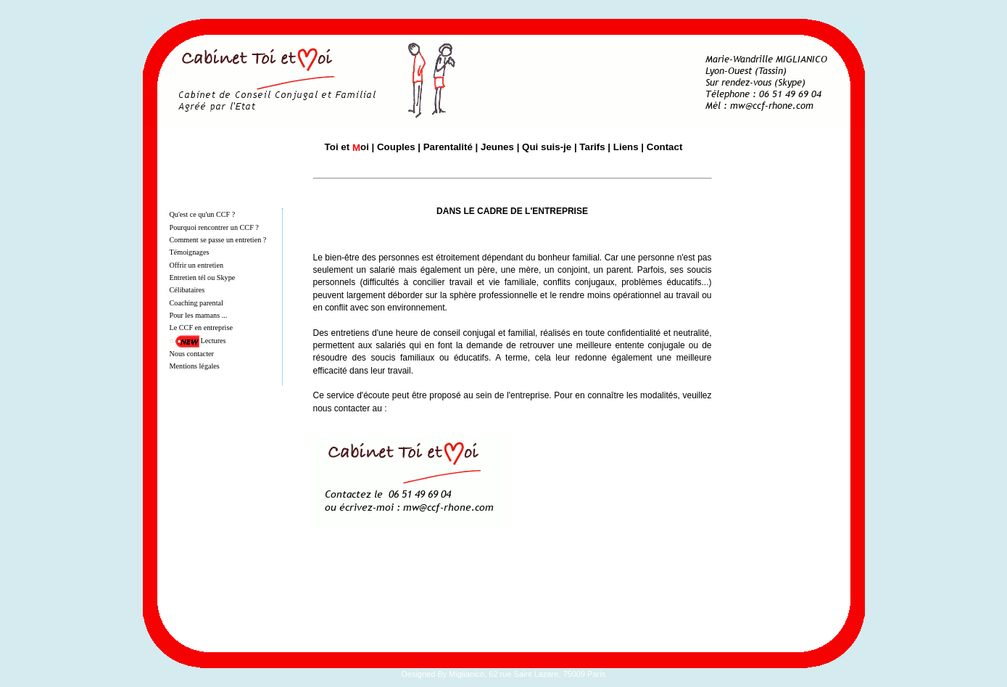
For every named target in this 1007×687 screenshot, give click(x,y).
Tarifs (592, 146)
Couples (396, 146)
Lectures (213, 341)
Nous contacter (192, 354)
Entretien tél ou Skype (203, 277)
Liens (626, 146)
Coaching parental (196, 303)
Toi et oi (347, 146)
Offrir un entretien (197, 265)
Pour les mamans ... (199, 315)
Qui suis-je (546, 146)
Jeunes (497, 146)
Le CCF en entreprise (201, 328)
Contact (665, 146)
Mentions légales (195, 366)
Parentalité (448, 146)
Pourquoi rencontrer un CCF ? (214, 227)
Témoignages (190, 252)
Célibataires (187, 290)
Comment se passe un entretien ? (218, 240)
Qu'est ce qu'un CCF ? (203, 214)
